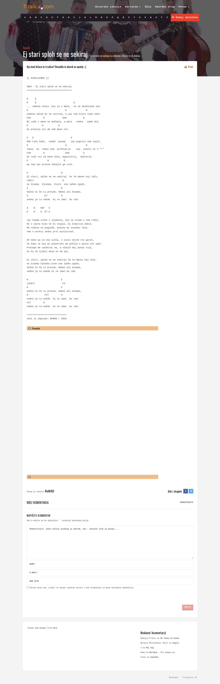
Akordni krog (165, 6)
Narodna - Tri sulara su (162, 652)
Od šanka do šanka (169, 638)
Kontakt (174, 677)
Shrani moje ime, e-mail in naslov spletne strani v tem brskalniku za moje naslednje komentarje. (82, 588)
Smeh (26, 47)
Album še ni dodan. (131, 56)
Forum (182, 6)
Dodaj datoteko (185, 17)
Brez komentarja (38, 502)
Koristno (131, 6)
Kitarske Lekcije (108, 6)
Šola (148, 6)
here (55, 628)
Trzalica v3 (189, 677)
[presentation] (50, 596)
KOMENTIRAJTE (186, 502)
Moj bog (150, 648)
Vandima (154, 657)
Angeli (175, 643)
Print (188, 67)
